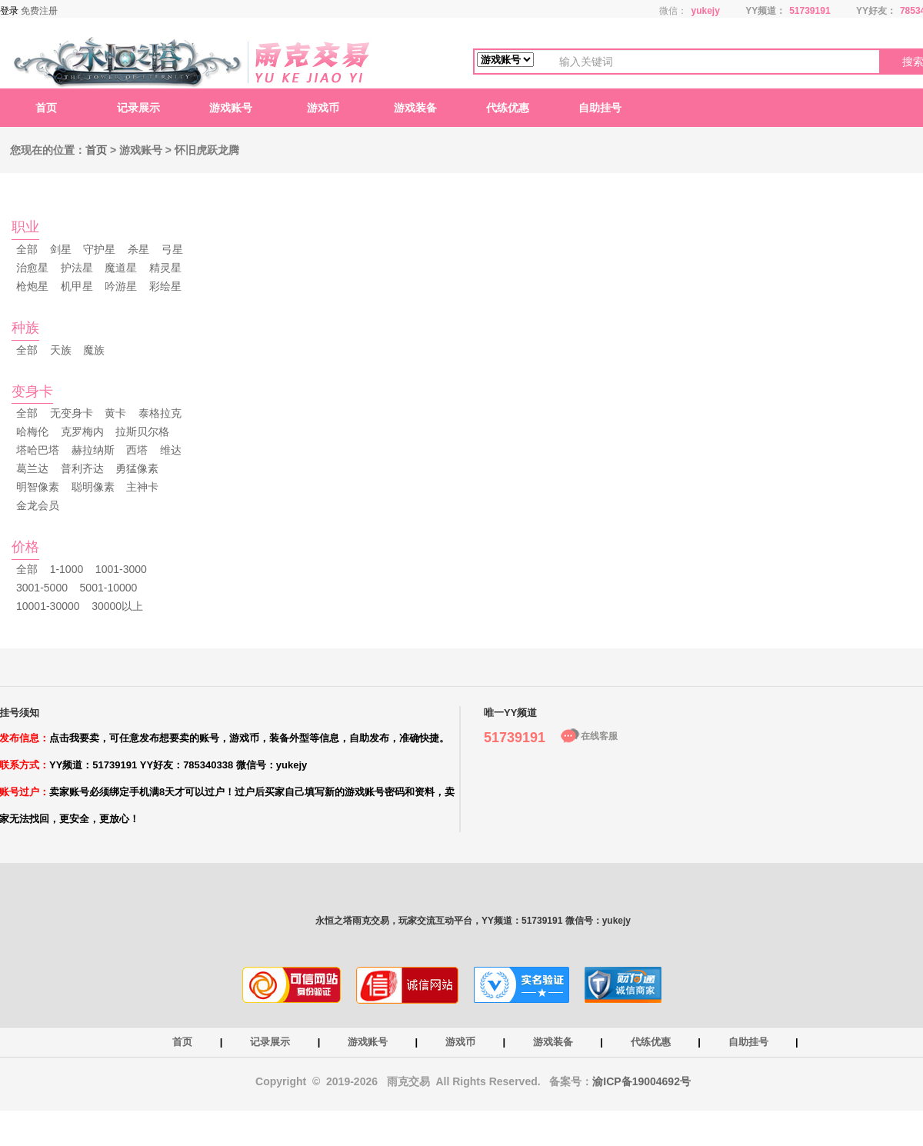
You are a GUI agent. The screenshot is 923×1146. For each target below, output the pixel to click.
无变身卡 (71, 413)
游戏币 (323, 108)
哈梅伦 (32, 431)
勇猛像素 (136, 468)
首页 (46, 108)
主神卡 (142, 487)
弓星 (172, 249)
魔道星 (121, 268)
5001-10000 (109, 587)
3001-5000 (42, 587)
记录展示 (138, 108)
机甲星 (77, 286)
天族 (61, 350)
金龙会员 (37, 505)
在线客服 (599, 736)
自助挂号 (599, 108)
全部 (27, 249)
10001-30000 (48, 606)
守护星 (99, 249)
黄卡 (115, 413)
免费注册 (39, 10)
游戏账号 (230, 108)
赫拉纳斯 (93, 450)
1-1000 (67, 569)
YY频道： (765, 10)
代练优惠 (507, 108)
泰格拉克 (160, 413)
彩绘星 (165, 286)
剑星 (61, 249)
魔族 (94, 350)
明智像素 (37, 487)
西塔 (137, 450)
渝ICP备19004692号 (641, 1081)
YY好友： (876, 10)
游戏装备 (415, 108)
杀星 (138, 249)
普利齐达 (82, 468)
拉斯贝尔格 (142, 431)
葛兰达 (32, 468)
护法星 (77, 268)
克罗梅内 (82, 431)
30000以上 (117, 606)
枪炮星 (32, 286)
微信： (673, 10)
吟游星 (121, 286)
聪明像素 (93, 487)
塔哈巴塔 (37, 450)
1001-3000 (121, 569)
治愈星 (32, 268)
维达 (171, 450)
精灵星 (165, 268)
